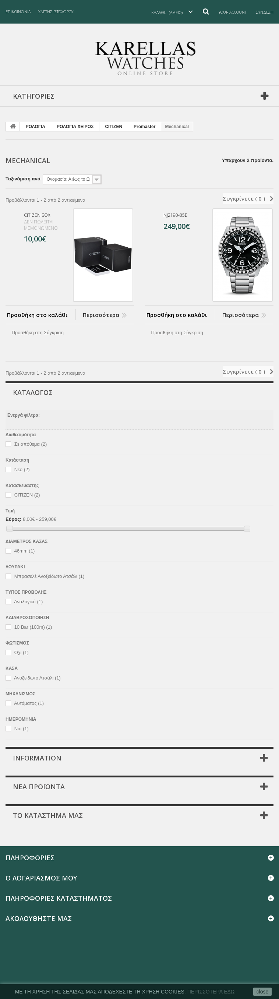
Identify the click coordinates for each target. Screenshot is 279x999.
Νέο (22, 469)
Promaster (144, 126)
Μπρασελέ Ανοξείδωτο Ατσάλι (49, 576)
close (263, 992)
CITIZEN (113, 126)
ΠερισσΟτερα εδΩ (211, 992)
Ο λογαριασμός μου (41, 877)
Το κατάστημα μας (48, 815)
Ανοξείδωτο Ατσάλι (37, 678)
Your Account (233, 12)
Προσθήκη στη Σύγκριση (37, 332)
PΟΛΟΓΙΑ (35, 126)
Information (37, 757)
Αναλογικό (28, 602)
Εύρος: (13, 519)
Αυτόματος (29, 703)
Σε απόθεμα (30, 444)
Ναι (21, 729)
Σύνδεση (264, 12)
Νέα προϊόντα (39, 786)
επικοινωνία (18, 11)
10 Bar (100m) (33, 627)
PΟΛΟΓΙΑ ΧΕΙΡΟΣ (75, 126)
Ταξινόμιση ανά (23, 178)
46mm (24, 551)
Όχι (21, 653)
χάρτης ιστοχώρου (55, 11)
